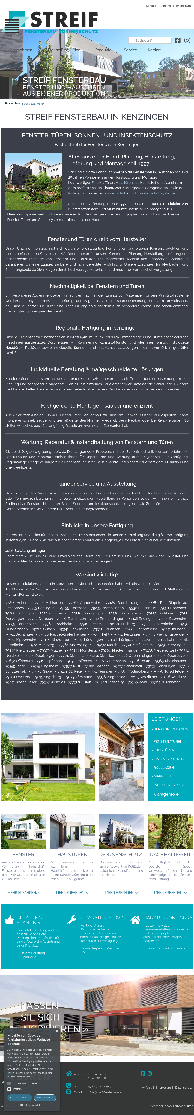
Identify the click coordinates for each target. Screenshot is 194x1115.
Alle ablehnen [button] (45, 1097)
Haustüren (124, 182)
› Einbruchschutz (168, 759)
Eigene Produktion (64, 25)
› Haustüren (163, 750)
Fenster (97, 182)
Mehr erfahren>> (23, 892)
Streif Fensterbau (33, 103)
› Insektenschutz (168, 785)
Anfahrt (166, 6)
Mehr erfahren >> (72, 892)
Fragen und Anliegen (171, 493)
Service (130, 25)
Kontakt (151, 6)
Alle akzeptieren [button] (19, 1097)
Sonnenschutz (115, 193)
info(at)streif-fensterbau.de (104, 1092)
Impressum (183, 6)
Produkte (103, 25)
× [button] (56, 1031)
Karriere (155, 25)
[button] (31, 1104)
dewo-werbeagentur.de (179, 1105)
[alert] (32, 1069)
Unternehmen (20, 25)
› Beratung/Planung (170, 731)
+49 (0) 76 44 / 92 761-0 (102, 1086)
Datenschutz (183, 1087)
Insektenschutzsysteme (156, 193)
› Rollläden (163, 768)
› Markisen (161, 776)
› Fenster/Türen (167, 741)
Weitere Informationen (19, 1076)
